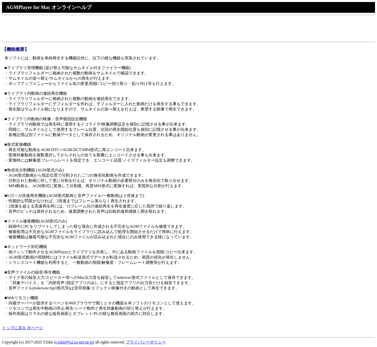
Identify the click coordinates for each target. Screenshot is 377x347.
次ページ (35, 328)
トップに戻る (14, 328)
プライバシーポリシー (146, 342)
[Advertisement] (93, 28)
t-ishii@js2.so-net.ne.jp (74, 342)
